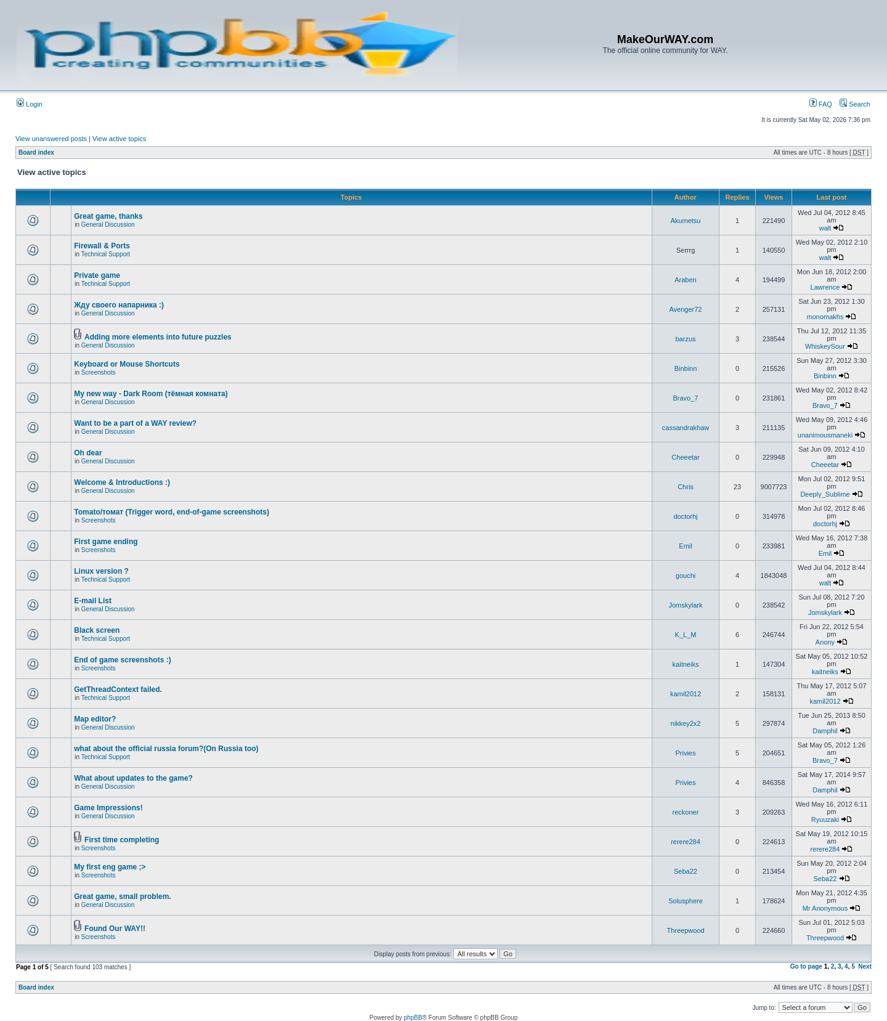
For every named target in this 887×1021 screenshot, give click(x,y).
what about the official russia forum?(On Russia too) (166, 748)
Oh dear (88, 453)
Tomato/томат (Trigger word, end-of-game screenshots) (171, 512)
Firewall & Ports (102, 246)
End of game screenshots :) (122, 660)
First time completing (121, 840)
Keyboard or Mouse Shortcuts (126, 364)
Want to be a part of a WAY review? (135, 423)
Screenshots (98, 372)
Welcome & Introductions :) (122, 482)
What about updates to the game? (133, 778)
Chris (686, 486)
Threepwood (685, 930)
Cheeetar (685, 457)
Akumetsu (686, 220)
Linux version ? (101, 571)
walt (825, 228)
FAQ (820, 104)
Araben (685, 279)
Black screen (96, 630)
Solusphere (685, 901)
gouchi (685, 575)
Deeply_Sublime (824, 494)
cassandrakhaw (685, 427)
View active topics (119, 138)
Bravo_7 (686, 398)
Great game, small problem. (122, 896)
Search (855, 104)
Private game (97, 275)
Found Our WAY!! (114, 928)
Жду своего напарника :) (119, 305)
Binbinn (685, 368)
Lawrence (825, 287)
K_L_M (686, 634)
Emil (685, 546)
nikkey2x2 (686, 723)
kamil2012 (685, 694)
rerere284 (685, 841)
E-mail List (92, 600)
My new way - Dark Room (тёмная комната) (150, 393)
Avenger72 (685, 309)
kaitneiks (686, 664)
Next (865, 966)
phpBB (412, 1017)
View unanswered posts (51, 138)
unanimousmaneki (825, 435)
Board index (36, 152)
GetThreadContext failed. (118, 689)
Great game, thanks (108, 216)
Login (30, 104)
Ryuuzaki (825, 819)
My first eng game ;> (109, 867)
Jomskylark (685, 605)
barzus (685, 339)
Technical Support (106, 254)
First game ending (105, 541)
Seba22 (685, 871)
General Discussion (108, 224)
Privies (685, 753)
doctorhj (685, 516)
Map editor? (95, 719)
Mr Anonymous (825, 908)
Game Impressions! (108, 807)
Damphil (824, 730)
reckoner (686, 812)
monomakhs (825, 316)
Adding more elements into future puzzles (158, 337)
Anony (825, 642)
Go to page (806, 966)
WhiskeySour (825, 346)
